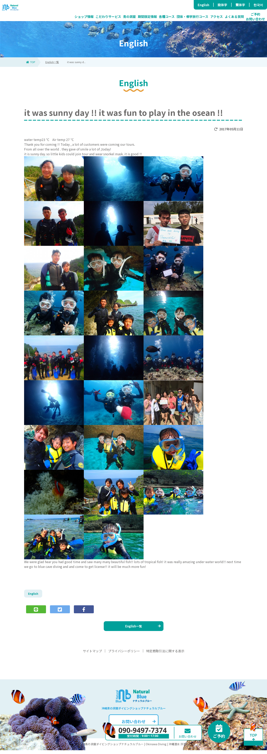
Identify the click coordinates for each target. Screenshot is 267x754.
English (203, 4)
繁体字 (240, 4)
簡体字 (222, 4)
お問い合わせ (138, 725)
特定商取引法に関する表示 (165, 654)
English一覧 (52, 62)
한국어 (258, 4)
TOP (30, 62)
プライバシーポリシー (124, 654)
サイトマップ (92, 654)
